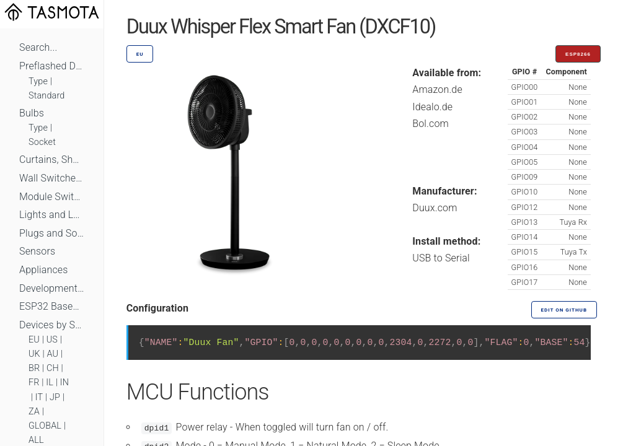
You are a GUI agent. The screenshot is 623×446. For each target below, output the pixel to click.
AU (53, 354)
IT (39, 397)
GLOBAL (45, 426)
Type (38, 81)
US (52, 339)
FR (34, 382)
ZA (34, 411)
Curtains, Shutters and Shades (51, 159)
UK (34, 354)
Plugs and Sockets (51, 233)
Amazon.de (437, 89)
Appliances (43, 270)
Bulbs (31, 113)
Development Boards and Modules (51, 288)
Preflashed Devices (51, 66)
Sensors (37, 251)
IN (64, 382)
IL (49, 382)
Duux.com (434, 208)
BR (34, 368)
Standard (46, 95)
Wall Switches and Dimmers (51, 178)
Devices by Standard (51, 325)
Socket (42, 142)
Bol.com (430, 123)
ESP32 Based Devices (51, 306)
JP (55, 397)
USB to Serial (441, 258)
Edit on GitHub (564, 310)
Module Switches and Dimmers (51, 197)
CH (52, 368)
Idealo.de (432, 107)
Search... (38, 47)
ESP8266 (578, 54)
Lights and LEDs (51, 215)
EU (34, 339)
